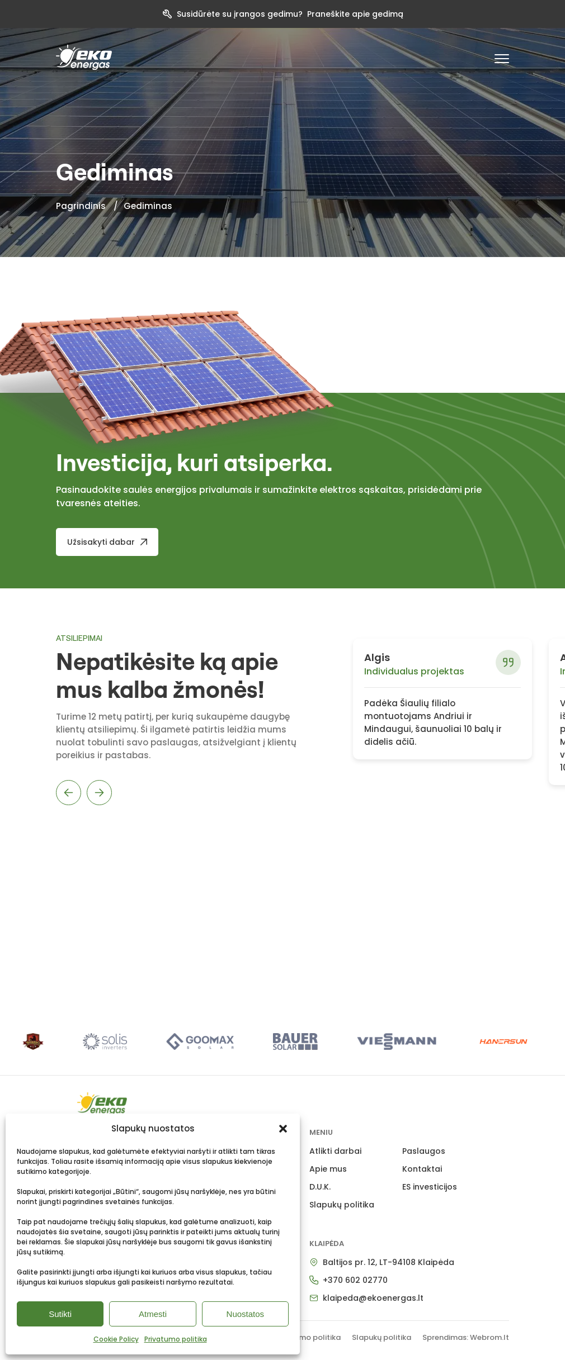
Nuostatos (246, 1314)
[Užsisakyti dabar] (107, 542)
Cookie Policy (116, 1339)
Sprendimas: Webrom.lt (465, 1337)
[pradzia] (84, 57)
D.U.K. (320, 1186)
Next (99, 792)
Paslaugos (423, 1151)
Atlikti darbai (335, 1151)
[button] (283, 1128)
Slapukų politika (341, 1204)
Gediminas (148, 206)
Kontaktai (422, 1168)
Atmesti (153, 1314)
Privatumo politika (175, 1339)
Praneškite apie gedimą (355, 14)
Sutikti (60, 1314)
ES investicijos (429, 1186)
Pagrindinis (81, 206)
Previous (68, 792)
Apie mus (328, 1168)
